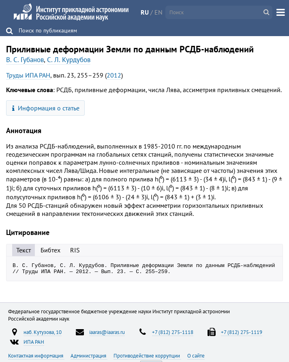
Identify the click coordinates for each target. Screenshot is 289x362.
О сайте (196, 358)
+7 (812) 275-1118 (172, 334)
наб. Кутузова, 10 (43, 334)
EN (158, 12)
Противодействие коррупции (147, 358)
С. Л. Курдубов (68, 59)
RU (145, 12)
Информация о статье (46, 108)
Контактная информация (36, 358)
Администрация (89, 358)
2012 (114, 75)
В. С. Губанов (25, 59)
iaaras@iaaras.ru (107, 334)
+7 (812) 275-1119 (241, 334)
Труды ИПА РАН (28, 75)
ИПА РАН (34, 344)
